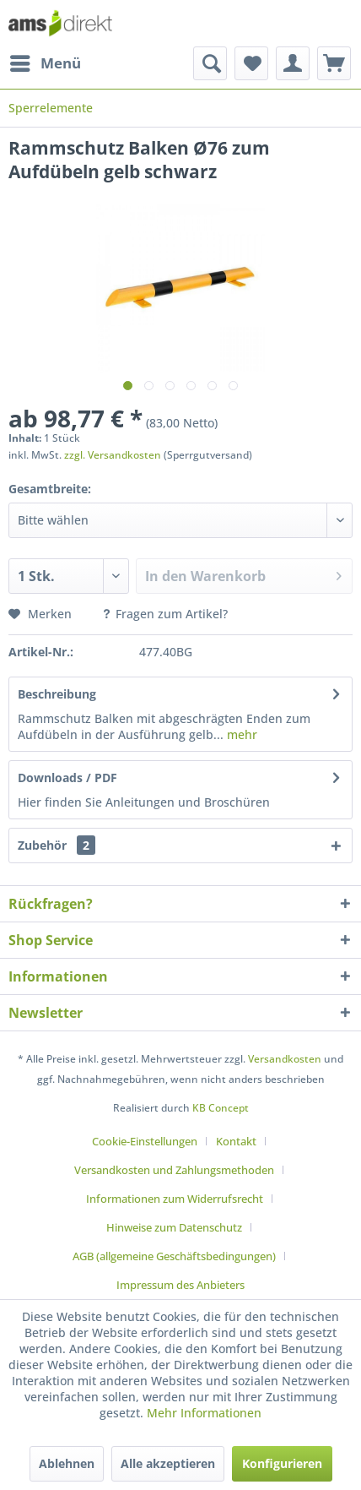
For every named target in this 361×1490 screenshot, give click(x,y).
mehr (240, 734)
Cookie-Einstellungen (144, 1141)
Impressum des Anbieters (180, 1284)
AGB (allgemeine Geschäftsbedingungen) (174, 1256)
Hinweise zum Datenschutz (174, 1227)
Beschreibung (57, 694)
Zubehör (56, 845)
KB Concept (220, 1108)
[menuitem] (44, 63)
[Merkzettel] (251, 63)
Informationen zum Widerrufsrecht (174, 1198)
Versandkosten (284, 1059)
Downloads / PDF (67, 777)
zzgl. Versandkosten (112, 455)
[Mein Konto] (293, 63)
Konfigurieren (282, 1463)
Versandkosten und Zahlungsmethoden (174, 1169)
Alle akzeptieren (168, 1463)
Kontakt (236, 1141)
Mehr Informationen (204, 1413)
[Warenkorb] (334, 63)
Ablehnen (66, 1463)
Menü (45, 61)
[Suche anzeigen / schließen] (210, 63)
